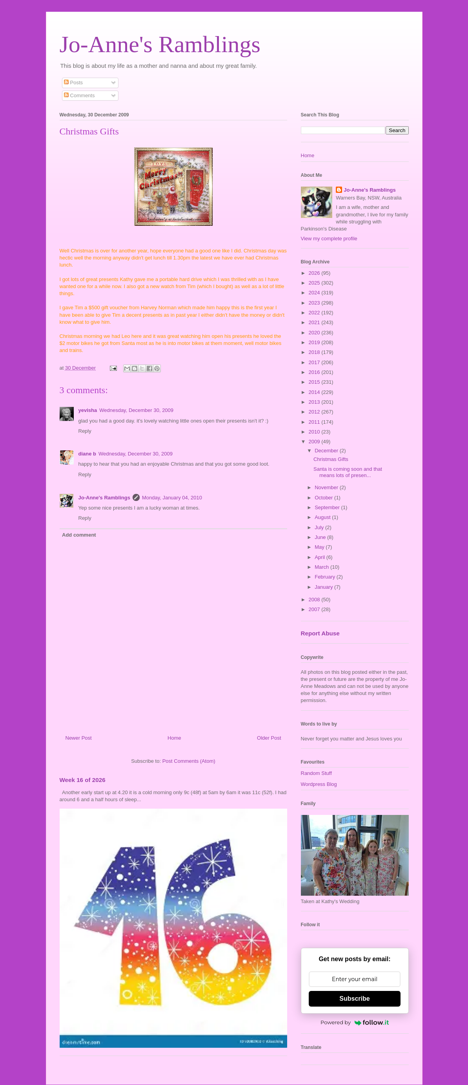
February (326, 577)
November (327, 487)
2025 (315, 283)
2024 (315, 293)
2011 (315, 422)
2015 (315, 382)
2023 (315, 303)
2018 (315, 352)
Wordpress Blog (319, 784)
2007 (315, 609)
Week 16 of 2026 (83, 780)
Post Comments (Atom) (188, 761)
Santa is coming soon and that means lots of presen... (347, 472)
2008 (315, 599)
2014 (315, 392)
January (324, 587)
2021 (315, 322)
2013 (315, 402)
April (320, 557)
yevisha (87, 410)
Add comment (79, 535)
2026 (315, 273)
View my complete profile (329, 238)
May (320, 547)
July (320, 527)
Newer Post (79, 738)
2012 (315, 412)
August (323, 517)
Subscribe (354, 998)
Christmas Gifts (330, 459)
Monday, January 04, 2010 (172, 498)
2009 (315, 442)
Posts (73, 82)
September (328, 507)
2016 (315, 372)
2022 (315, 313)
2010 (315, 432)
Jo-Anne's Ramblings (160, 44)
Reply (84, 431)
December (327, 451)
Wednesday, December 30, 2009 (136, 410)
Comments (79, 95)
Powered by (354, 1022)
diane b (87, 454)
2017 (315, 362)
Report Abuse (320, 633)
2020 (315, 333)
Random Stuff (316, 773)
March (322, 567)
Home (174, 738)
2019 (315, 342)
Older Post (269, 738)
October (324, 498)
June (321, 537)
